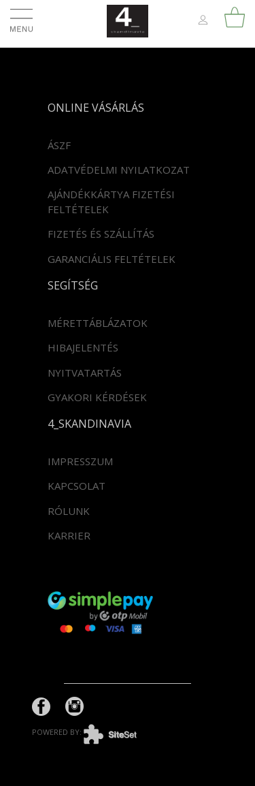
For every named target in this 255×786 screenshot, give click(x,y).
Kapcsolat (76, 485)
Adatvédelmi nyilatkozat (119, 169)
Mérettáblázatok (98, 323)
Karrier (69, 535)
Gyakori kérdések (97, 397)
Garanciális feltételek (111, 259)
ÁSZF (59, 145)
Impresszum (80, 461)
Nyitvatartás (85, 372)
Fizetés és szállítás (101, 233)
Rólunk (69, 511)
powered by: (94, 732)
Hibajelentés (83, 347)
